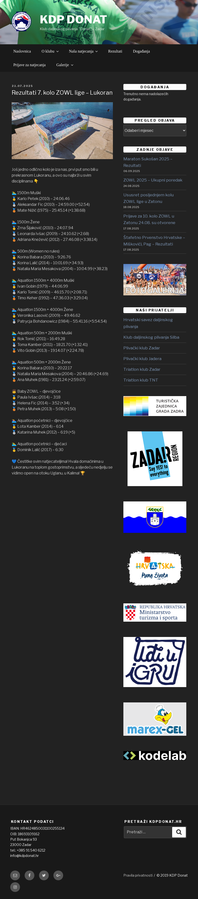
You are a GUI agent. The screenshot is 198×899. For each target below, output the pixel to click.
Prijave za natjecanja (29, 65)
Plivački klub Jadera (142, 358)
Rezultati (115, 51)
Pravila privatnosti (138, 875)
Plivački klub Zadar (141, 347)
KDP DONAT (73, 19)
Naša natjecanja (84, 51)
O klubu (50, 51)
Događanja (141, 51)
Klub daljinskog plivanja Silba (151, 337)
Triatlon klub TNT (140, 380)
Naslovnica (22, 51)
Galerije (65, 65)
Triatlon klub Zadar (141, 369)
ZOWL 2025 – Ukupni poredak (152, 180)
